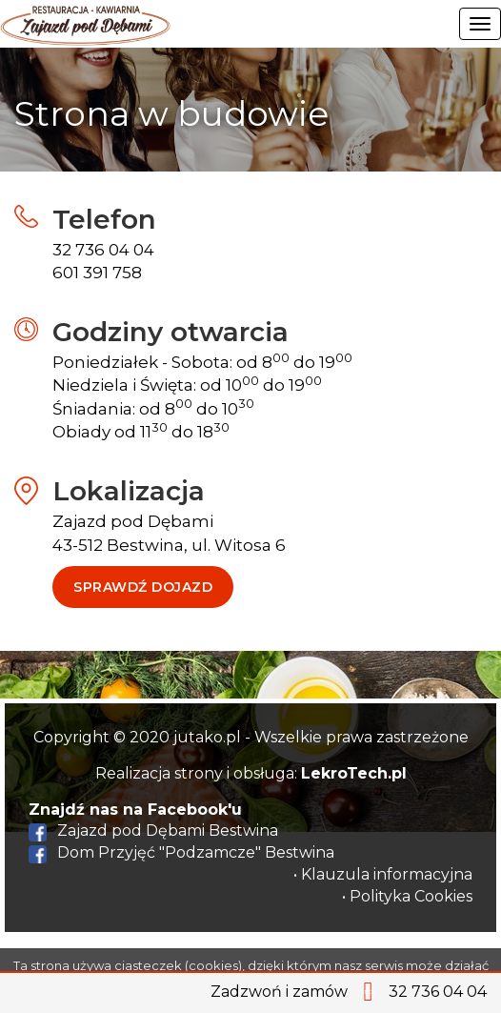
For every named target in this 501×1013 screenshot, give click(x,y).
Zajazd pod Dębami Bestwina (153, 830)
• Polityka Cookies (407, 896)
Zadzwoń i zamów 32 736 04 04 (348, 992)
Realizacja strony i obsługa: (251, 773)
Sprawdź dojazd (142, 587)
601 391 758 (97, 272)
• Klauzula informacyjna (382, 874)
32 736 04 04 (103, 249)
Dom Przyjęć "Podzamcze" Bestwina (181, 852)
